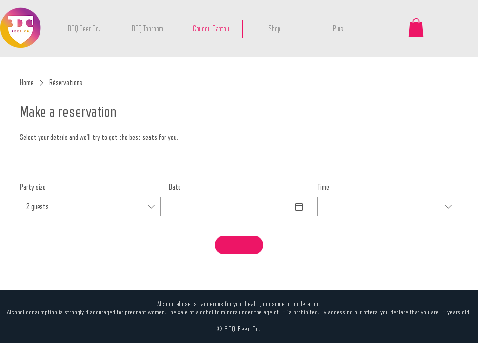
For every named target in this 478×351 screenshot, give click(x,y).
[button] (416, 27)
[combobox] (90, 206)
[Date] (230, 206)
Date (175, 187)
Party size (33, 187)
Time (323, 187)
